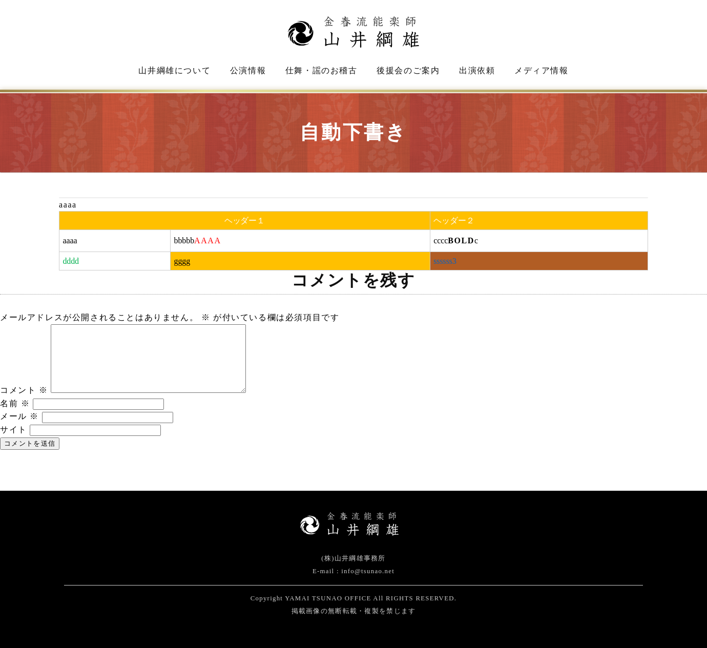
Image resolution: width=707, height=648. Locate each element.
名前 (15, 403)
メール (19, 416)
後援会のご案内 (408, 70)
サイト (13, 429)
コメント (24, 390)
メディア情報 (541, 70)
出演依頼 (477, 70)
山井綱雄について (174, 70)
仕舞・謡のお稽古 (321, 70)
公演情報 (248, 70)
